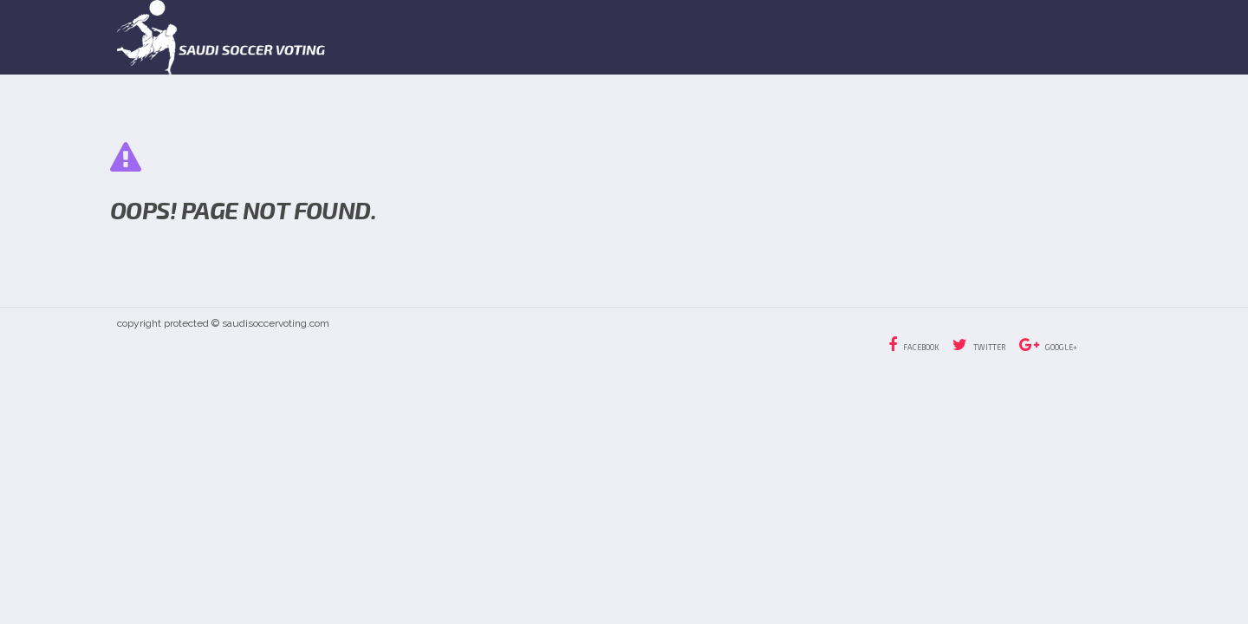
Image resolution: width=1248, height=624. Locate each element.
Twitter (979, 345)
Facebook (913, 345)
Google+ (1048, 345)
